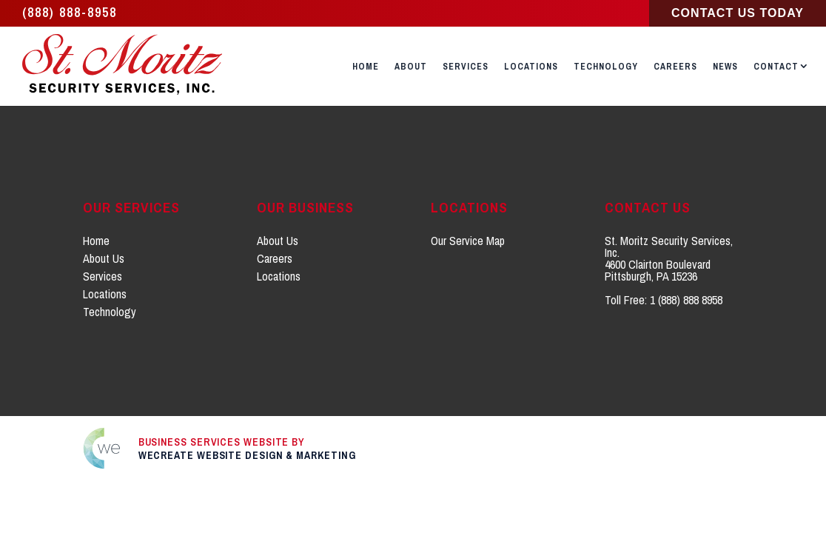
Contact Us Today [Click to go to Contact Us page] (737, 13)
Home (365, 67)
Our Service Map (468, 240)
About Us (103, 258)
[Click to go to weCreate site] (413, 448)
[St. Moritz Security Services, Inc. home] (124, 66)
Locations (531, 67)
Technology (606, 67)
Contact (776, 67)
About (410, 67)
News (725, 67)
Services (465, 67)
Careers (675, 67)
